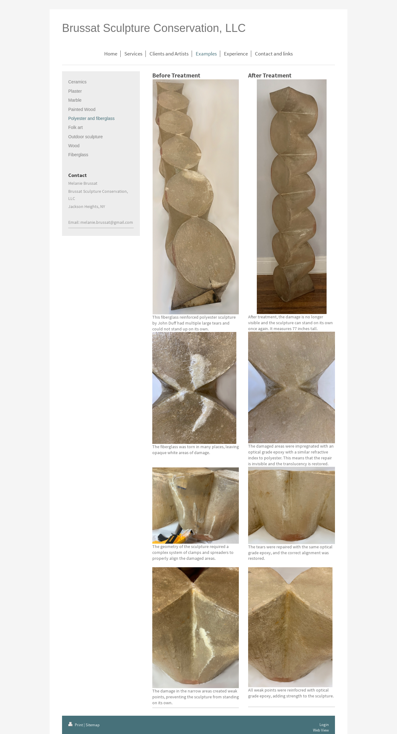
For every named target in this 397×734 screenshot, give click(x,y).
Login (324, 724)
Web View (321, 730)
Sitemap (93, 724)
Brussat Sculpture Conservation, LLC (154, 28)
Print (76, 724)
